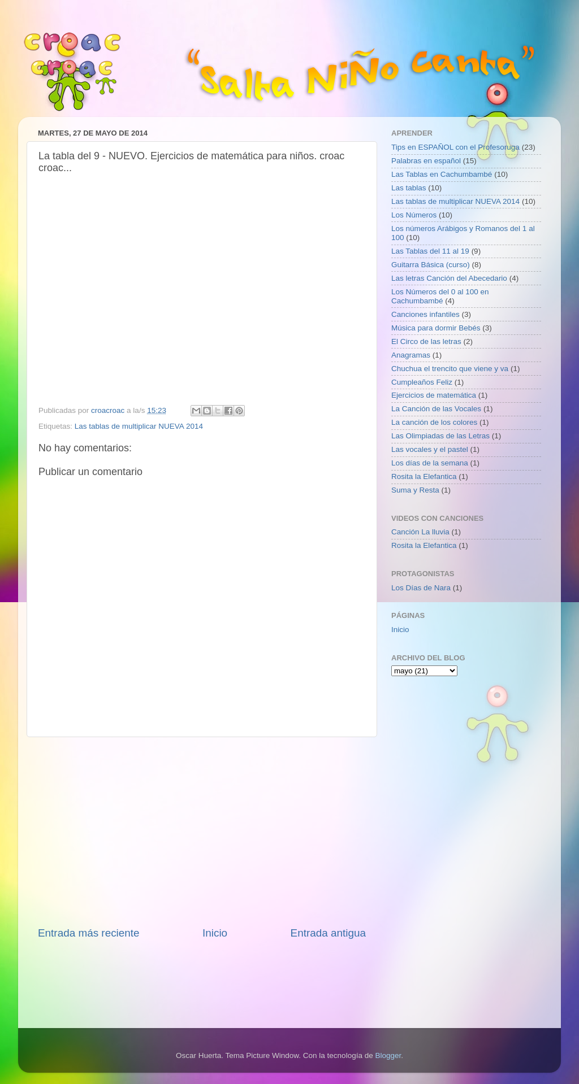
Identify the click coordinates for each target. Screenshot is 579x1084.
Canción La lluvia (420, 532)
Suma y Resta (415, 490)
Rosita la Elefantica (424, 476)
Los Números (414, 215)
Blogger (388, 1055)
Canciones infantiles (425, 314)
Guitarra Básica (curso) (430, 264)
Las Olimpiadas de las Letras (440, 436)
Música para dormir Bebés (436, 328)
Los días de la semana (429, 463)
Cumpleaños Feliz (421, 382)
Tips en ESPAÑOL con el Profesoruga (455, 147)
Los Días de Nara (421, 588)
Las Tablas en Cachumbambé (441, 174)
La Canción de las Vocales (436, 408)
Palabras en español (426, 160)
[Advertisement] (202, 831)
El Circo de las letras (426, 341)
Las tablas (408, 188)
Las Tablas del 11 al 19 (430, 251)
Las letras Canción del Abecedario (449, 278)
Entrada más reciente (89, 933)
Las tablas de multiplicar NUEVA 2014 (139, 426)
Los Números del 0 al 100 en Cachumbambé (440, 296)
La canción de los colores (434, 422)
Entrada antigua (328, 933)
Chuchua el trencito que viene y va (449, 368)
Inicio (214, 933)
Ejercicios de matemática (433, 395)
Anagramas (410, 355)
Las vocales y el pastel (429, 449)
